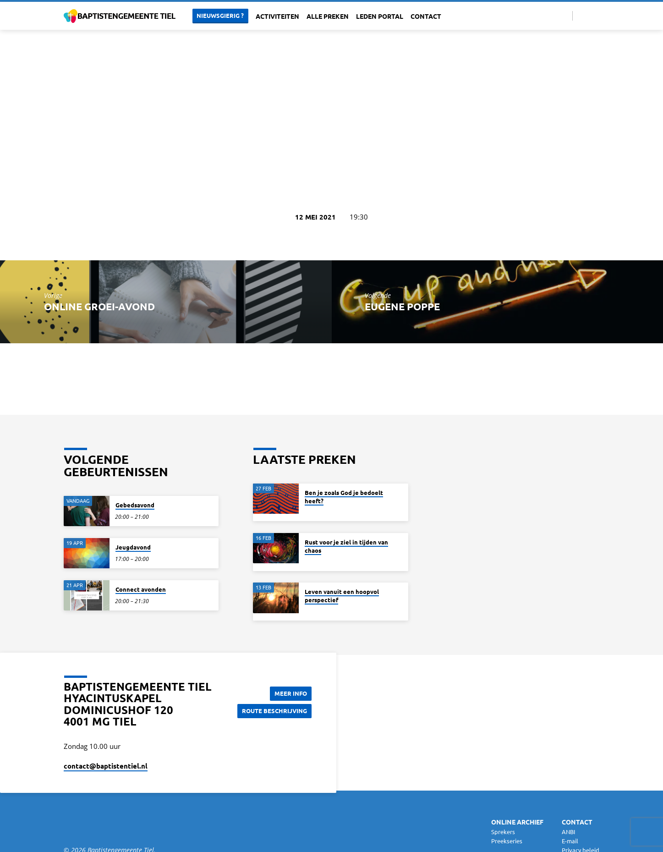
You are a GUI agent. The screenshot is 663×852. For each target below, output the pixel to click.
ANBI (568, 832)
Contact (426, 16)
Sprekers (503, 832)
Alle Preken (328, 16)
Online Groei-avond (99, 306)
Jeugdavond (133, 547)
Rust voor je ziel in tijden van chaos (346, 546)
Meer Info (288, 692)
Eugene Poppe (402, 306)
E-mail (570, 841)
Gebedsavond (134, 505)
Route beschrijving (272, 711)
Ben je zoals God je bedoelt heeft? (344, 497)
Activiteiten (277, 16)
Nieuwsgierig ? (220, 15)
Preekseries (506, 841)
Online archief (517, 822)
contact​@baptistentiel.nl (106, 765)
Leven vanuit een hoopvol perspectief (342, 596)
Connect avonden (140, 589)
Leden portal (379, 16)
